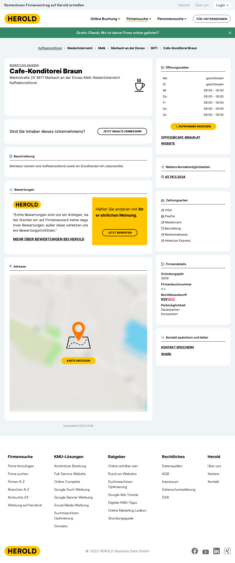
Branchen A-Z (18, 489)
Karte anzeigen (78, 360)
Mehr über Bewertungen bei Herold (48, 239)
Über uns (202, 5)
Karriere (184, 5)
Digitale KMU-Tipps (122, 502)
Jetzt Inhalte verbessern (122, 131)
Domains (61, 526)
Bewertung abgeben (24, 65)
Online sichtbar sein (123, 466)
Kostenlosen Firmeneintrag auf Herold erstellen (44, 5)
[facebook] (195, 551)
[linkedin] (216, 551)
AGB (165, 474)
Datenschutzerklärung (178, 489)
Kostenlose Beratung (70, 466)
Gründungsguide (120, 518)
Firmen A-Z (16, 481)
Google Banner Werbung (73, 497)
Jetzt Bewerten (120, 232)
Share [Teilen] (166, 354)
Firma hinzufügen (21, 466)
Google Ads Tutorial (123, 494)
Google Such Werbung (72, 489)
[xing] (227, 551)
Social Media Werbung (71, 505)
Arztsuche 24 (18, 497)
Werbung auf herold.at (25, 505)
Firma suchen (18, 474)
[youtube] (205, 551)
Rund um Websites (122, 474)
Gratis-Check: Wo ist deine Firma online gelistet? (117, 32)
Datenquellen (172, 466)
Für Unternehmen (211, 19)
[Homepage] (22, 19)
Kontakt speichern (177, 347)
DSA (165, 497)
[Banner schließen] (229, 32)
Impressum (170, 481)
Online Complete (67, 481)
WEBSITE (168, 143)
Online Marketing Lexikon (127, 510)
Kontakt (213, 481)
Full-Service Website (70, 474)
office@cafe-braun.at (180, 137)
